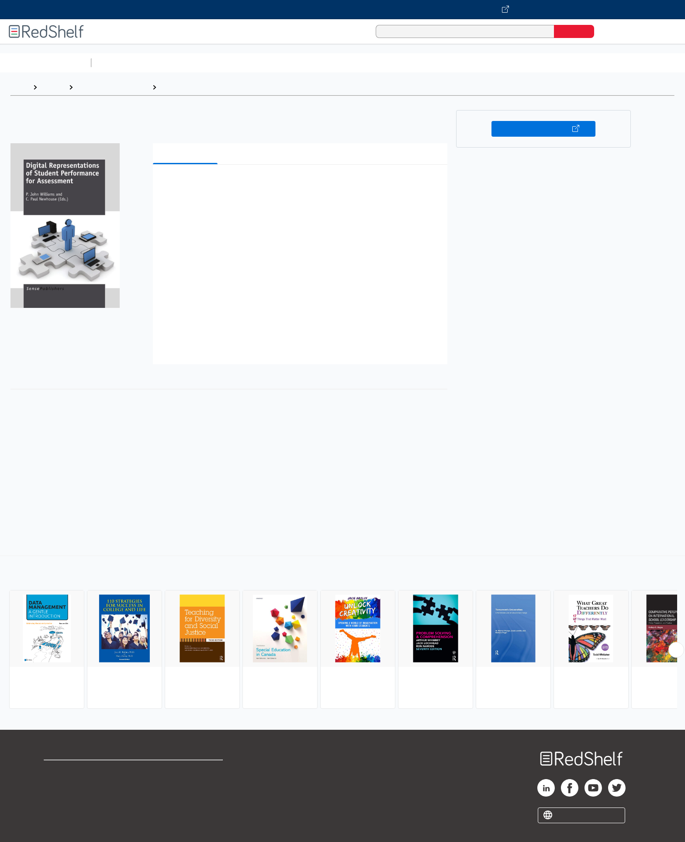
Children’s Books (579, 63)
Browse (53, 87)
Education (176, 87)
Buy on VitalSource (543, 129)
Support (57, 784)
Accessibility (184, 798)
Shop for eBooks (72, 770)
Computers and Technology (249, 63)
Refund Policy (186, 784)
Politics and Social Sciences (430, 63)
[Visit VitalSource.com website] (342, 9)
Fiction (494, 63)
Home (19, 87)
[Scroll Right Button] (676, 650)
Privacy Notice (68, 798)
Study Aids (118, 63)
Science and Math (171, 63)
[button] (302, 184)
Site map (58, 812)
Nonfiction (529, 63)
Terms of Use (186, 770)
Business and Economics (339, 63)
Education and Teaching (112, 87)
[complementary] (342, 633)
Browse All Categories (45, 63)
